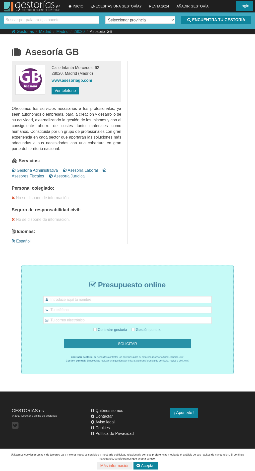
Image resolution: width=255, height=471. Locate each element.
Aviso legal (103, 422)
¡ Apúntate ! (184, 412)
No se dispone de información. (41, 198)
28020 (79, 31)
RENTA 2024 (159, 6)
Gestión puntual (142, 327)
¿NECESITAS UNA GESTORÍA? (116, 6)
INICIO (75, 6)
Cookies (100, 428)
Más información (114, 466)
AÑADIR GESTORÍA (193, 6)
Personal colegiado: (33, 188)
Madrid (45, 31)
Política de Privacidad (112, 433)
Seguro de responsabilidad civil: (46, 209)
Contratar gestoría (114, 327)
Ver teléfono (65, 90)
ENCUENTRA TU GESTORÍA (216, 20)
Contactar (102, 416)
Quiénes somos (107, 410)
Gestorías (23, 31)
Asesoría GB (101, 31)
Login (244, 6)
